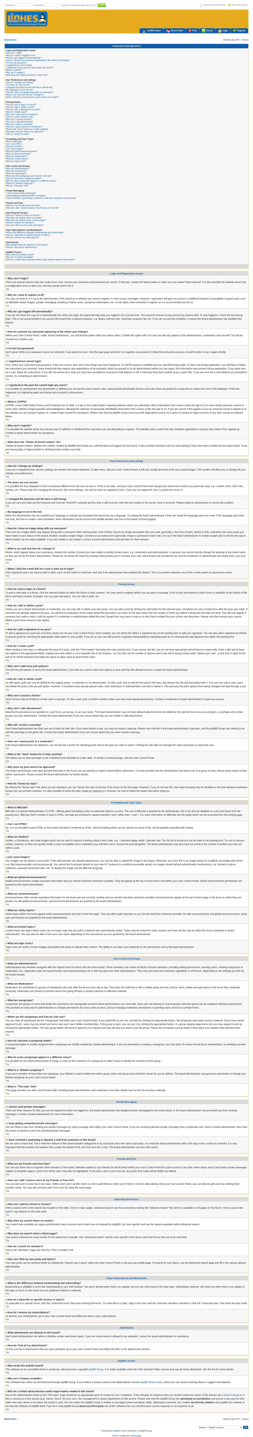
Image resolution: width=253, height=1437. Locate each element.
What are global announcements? (21, 151)
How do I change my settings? (20, 82)
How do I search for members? (20, 222)
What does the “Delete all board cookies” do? (27, 75)
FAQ (192, 31)
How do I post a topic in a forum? (21, 104)
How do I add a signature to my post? (23, 109)
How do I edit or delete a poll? (20, 117)
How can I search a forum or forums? (23, 215)
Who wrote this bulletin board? (20, 254)
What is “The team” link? (17, 186)
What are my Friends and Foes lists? (23, 205)
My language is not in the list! (19, 90)
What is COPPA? (14, 70)
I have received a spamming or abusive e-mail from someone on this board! (41, 198)
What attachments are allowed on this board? (27, 245)
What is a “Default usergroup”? (20, 183)
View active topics (238, 5)
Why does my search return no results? (24, 218)
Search (207, 31)
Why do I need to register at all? (20, 55)
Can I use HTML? (14, 144)
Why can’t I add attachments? (19, 122)
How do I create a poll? (16, 112)
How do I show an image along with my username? (29, 92)
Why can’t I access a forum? (19, 119)
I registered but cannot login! (19, 65)
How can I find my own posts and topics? (25, 225)
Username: (10, 5)
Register (239, 30)
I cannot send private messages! (21, 193)
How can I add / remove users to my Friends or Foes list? (32, 208)
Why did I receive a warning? (19, 124)
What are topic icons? (16, 161)
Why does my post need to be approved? (25, 131)
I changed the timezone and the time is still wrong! (29, 87)
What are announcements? (18, 154)
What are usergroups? (16, 173)
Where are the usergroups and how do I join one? (29, 176)
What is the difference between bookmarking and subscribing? (35, 232)
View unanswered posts (213, 5)
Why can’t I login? (14, 53)
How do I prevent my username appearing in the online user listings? (38, 60)
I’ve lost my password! (16, 63)
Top (7, 289)
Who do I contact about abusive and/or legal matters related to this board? (40, 259)
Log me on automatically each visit (77, 5)
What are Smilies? (14, 146)
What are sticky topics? (16, 156)
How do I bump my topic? (17, 134)
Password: (39, 5)
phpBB (116, 1431)
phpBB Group (96, 1369)
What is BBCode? (14, 141)
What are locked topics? (17, 158)
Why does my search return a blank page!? (26, 220)
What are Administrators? (17, 168)
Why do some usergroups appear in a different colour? (31, 181)
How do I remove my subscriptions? (22, 237)
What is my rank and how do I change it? (25, 95)
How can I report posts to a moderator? (24, 126)
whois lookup (231, 1395)
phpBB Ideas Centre (151, 1382)
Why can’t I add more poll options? (22, 114)
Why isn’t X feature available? (19, 257)
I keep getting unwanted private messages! (26, 195)
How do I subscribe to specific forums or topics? (28, 235)
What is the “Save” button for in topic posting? (27, 129)
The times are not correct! (18, 85)
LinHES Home (151, 31)
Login (223, 31)
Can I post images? (15, 149)
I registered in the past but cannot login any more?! (29, 67)
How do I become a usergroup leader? (23, 178)
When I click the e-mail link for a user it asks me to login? (32, 97)
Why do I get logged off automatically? (23, 58)
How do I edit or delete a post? (20, 107)
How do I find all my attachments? (21, 247)
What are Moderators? (16, 171)
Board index (174, 31)
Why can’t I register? (15, 72)
